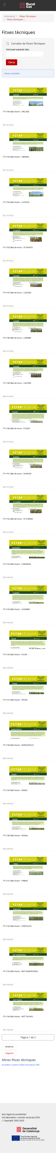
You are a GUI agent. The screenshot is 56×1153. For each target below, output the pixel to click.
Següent (9, 1053)
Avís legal (6, 1114)
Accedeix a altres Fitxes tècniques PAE (21, 1064)
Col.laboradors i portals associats (18, 1117)
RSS (38, 1117)
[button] (28, 1037)
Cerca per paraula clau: (17, 49)
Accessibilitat (19, 1114)
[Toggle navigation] (4, 4)
